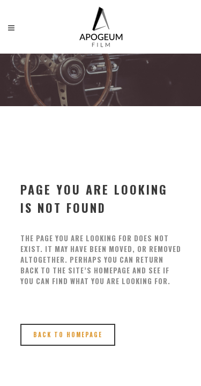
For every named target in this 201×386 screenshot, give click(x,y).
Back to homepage (67, 334)
